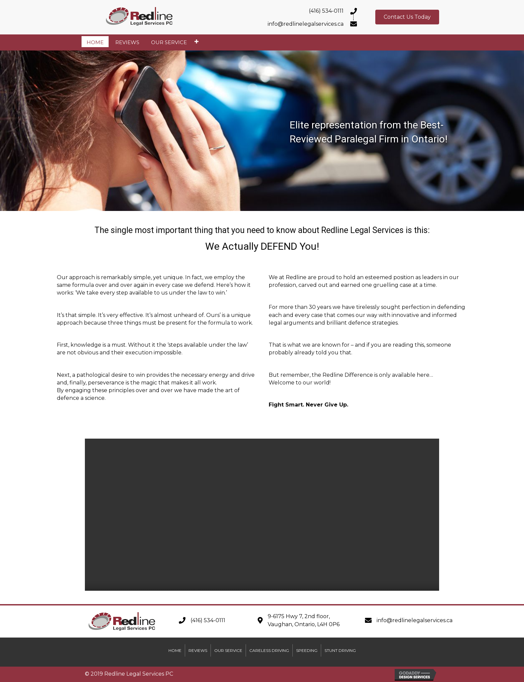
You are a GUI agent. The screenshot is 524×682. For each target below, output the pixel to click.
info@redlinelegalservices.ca (414, 620)
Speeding (306, 650)
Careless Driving (269, 650)
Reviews (197, 650)
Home (174, 650)
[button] (407, 17)
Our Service (228, 650)
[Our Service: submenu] (196, 41)
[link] (95, 41)
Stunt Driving (340, 650)
